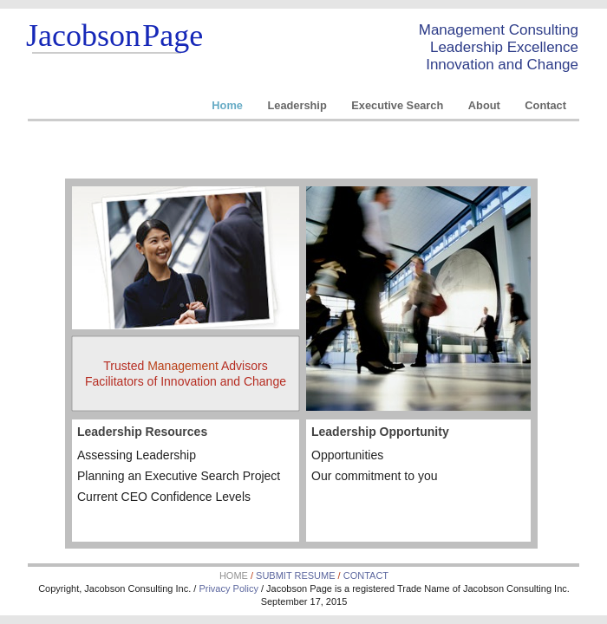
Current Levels (164, 497)
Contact (545, 105)
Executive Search (399, 105)
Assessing (136, 455)
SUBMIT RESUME (295, 575)
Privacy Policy (230, 588)
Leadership (298, 105)
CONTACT (365, 575)
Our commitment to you (374, 476)
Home (228, 105)
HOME (235, 575)
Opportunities (347, 455)
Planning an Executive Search (178, 476)
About (486, 105)
